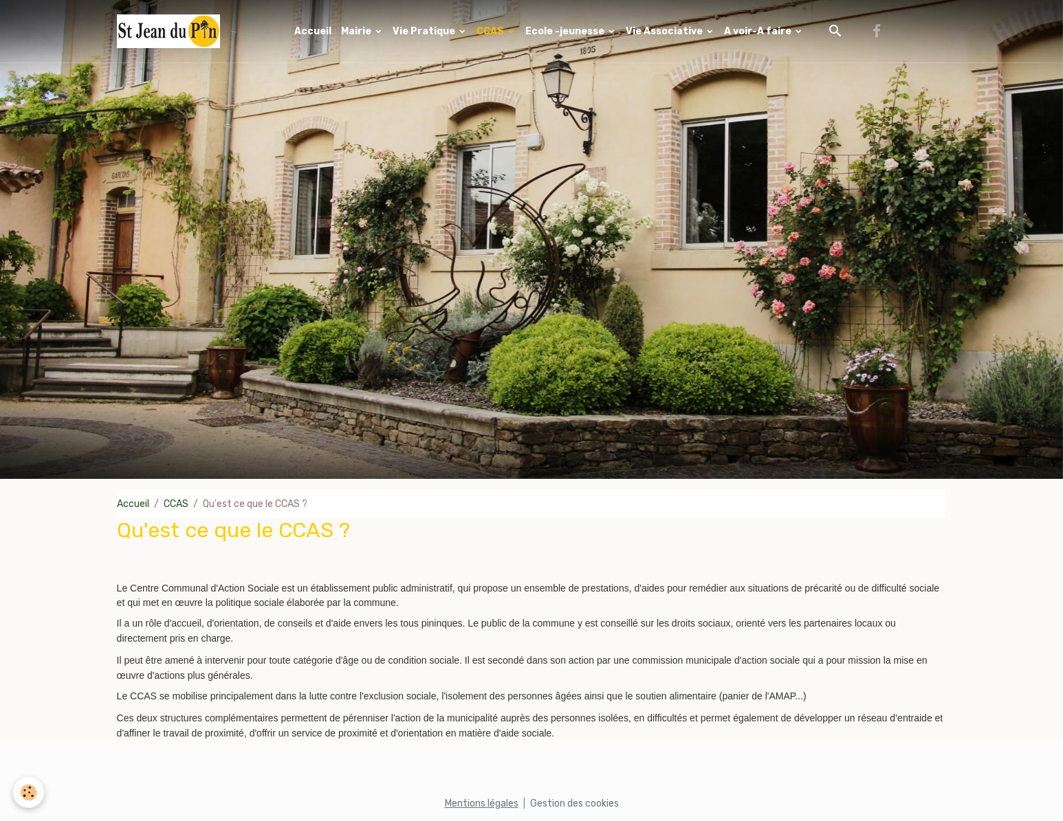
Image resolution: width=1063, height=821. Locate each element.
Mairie (357, 31)
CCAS (491, 31)
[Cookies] (29, 792)
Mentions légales (481, 803)
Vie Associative (665, 31)
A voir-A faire (758, 31)
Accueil (312, 31)
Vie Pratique (425, 31)
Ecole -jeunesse (565, 31)
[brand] (171, 31)
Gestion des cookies (574, 803)
